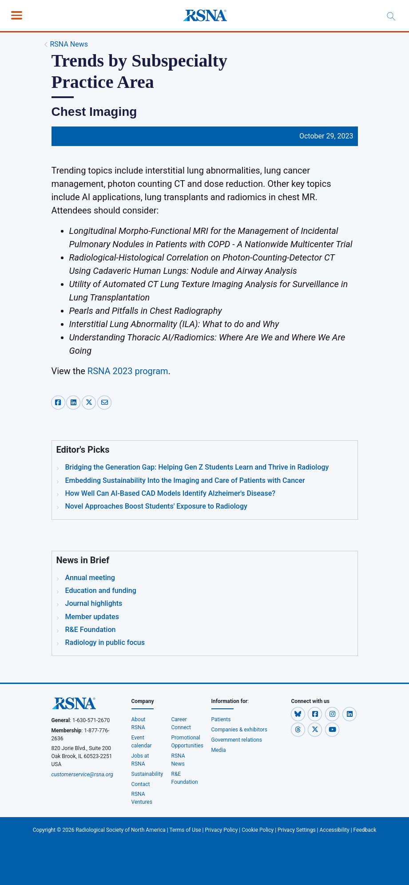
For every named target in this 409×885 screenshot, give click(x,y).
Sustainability (147, 774)
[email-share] (104, 402)
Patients (221, 719)
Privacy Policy (221, 830)
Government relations (237, 740)
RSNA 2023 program (127, 371)
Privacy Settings (297, 830)
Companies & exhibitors (239, 730)
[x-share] (90, 402)
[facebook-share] (59, 402)
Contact (140, 784)
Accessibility (334, 830)
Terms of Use (185, 830)
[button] (298, 714)
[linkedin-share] (74, 402)
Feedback (365, 830)
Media (218, 750)
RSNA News (69, 44)
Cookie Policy (258, 830)
